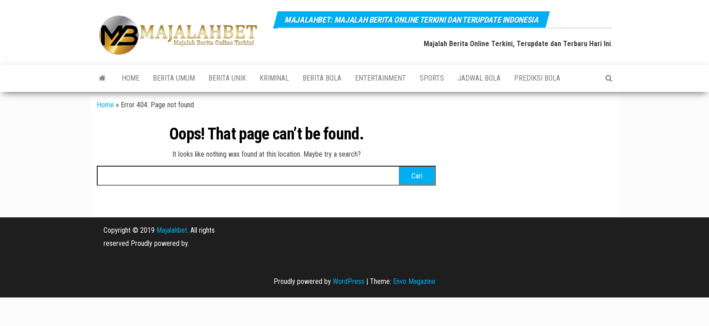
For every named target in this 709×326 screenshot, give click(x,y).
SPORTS (432, 78)
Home (130, 78)
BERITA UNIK (227, 78)
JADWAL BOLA (479, 78)
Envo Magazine (414, 281)
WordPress (348, 281)
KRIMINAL (274, 78)
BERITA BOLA (322, 78)
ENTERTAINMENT (380, 78)
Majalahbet (171, 230)
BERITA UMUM (174, 78)
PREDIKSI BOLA (537, 78)
